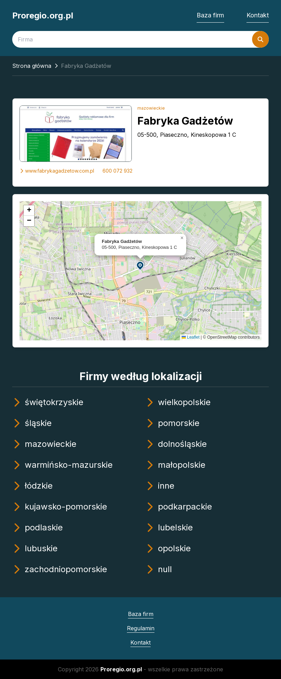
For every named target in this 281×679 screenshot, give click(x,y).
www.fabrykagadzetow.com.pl (57, 171)
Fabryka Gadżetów (185, 121)
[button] (140, 265)
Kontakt (257, 15)
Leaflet (190, 337)
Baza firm (210, 15)
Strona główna (31, 65)
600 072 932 (117, 171)
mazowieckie (151, 108)
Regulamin (140, 628)
